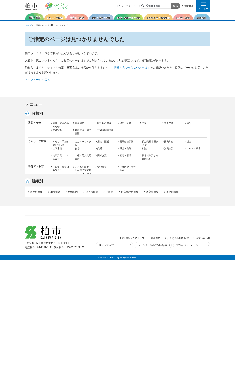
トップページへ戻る (37, 79)
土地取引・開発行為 (128, 234)
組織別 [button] (37, 296)
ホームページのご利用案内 (152, 360)
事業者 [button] (32, 280)
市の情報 (102, 255)
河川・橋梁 (148, 232)
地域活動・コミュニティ (61, 160)
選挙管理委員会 (129, 307)
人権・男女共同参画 (83, 160)
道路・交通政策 (83, 232)
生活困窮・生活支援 (83, 197)
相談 (144, 151)
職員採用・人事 (172, 255)
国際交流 (102, 158)
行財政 (145, 255)
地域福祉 (57, 195)
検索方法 (189, 6)
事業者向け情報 (128, 195)
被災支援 (169, 126)
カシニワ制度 (194, 221)
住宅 (77, 151)
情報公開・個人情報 (105, 264)
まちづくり (81, 221)
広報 (189, 255)
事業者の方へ (60, 280)
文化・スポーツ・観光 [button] (38, 208)
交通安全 (57, 133)
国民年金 (169, 144)
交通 (99, 151)
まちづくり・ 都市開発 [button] (36, 223)
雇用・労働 (81, 243)
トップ (28, 25)
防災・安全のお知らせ (61, 128)
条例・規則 (58, 269)
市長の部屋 (81, 255)
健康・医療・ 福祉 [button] (36, 190)
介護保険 (146, 188)
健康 (77, 188)
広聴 (55, 262)
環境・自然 (125, 151)
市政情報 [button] (33, 254)
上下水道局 (92, 307)
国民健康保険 (126, 144)
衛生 (122, 188)
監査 (122, 262)
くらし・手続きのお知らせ (61, 146)
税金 (189, 144)
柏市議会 (55, 307)
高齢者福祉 (170, 188)
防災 (144, 126)
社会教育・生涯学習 (128, 172)
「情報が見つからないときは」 (130, 67)
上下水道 (57, 151)
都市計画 (102, 221)
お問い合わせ (202, 353)
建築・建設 (58, 232)
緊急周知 (79, 126)
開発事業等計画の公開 (128, 223)
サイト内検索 (142, 6)
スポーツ (102, 206)
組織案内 (73, 307)
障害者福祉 (192, 188)
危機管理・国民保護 (83, 135)
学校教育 (102, 170)
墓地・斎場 (125, 158)
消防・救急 (125, 126)
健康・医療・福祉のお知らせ (61, 190)
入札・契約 (148, 243)
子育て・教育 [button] (36, 169)
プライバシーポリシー (188, 360)
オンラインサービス (195, 264)
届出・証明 (103, 144)
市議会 (145, 262)
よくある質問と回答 (178, 353)
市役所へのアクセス (133, 353)
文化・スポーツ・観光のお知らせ (61, 210)
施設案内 (156, 353)
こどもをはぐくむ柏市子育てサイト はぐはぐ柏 (83, 175)
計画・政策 (125, 255)
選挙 (77, 262)
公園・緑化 (170, 221)
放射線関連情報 (105, 133)
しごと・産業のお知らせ (61, 245)
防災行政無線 (104, 126)
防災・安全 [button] (34, 126)
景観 (144, 221)
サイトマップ (106, 360)
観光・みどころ (128, 206)
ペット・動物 (194, 151)
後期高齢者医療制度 (150, 146)
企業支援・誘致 (105, 243)
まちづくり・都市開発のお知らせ (61, 225)
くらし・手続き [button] (37, 144)
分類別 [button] (37, 113)
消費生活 (169, 151)
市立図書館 (172, 307)
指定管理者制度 (172, 243)
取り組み (146, 195)
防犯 (189, 126)
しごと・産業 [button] (36, 243)
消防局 (109, 307)
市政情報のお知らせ (61, 257)
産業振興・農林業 (128, 245)
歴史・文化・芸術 (83, 208)
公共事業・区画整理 (105, 234)
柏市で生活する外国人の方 (150, 160)
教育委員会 (170, 262)
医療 (99, 188)
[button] (203, 6)
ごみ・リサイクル (83, 146)
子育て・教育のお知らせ (61, 172)
